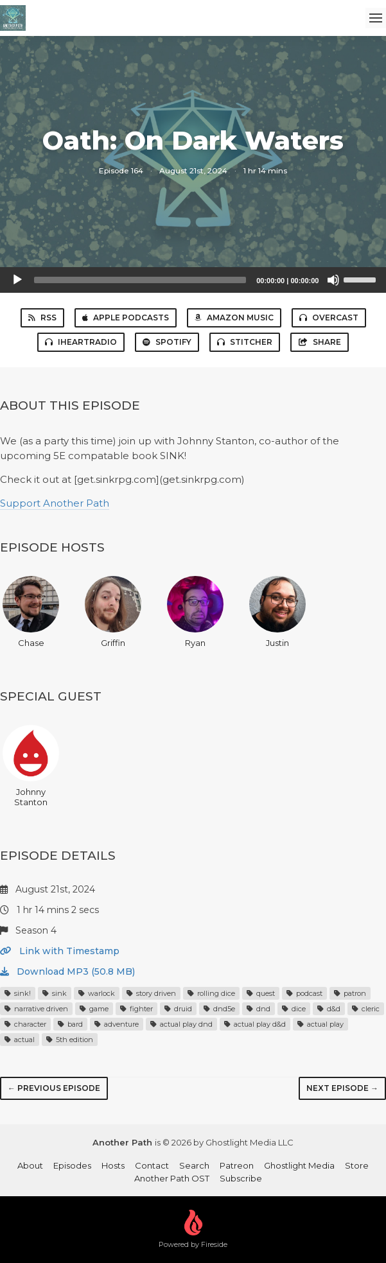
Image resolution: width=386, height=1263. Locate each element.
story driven (151, 993)
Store (357, 1165)
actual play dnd (181, 1024)
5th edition (69, 1039)
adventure (116, 1024)
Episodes (72, 1165)
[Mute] (333, 280)
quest (261, 993)
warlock (96, 993)
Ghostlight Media (299, 1165)
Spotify (167, 342)
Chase (31, 612)
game (94, 1008)
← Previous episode (54, 1088)
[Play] (17, 280)
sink (54, 993)
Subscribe (241, 1178)
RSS (42, 317)
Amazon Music (234, 317)
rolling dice (211, 993)
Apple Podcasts (125, 317)
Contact (152, 1165)
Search (194, 1165)
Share (319, 342)
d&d (328, 1008)
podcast (304, 993)
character (25, 1024)
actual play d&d (255, 1024)
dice (294, 1008)
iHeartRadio (81, 342)
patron (350, 993)
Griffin (113, 612)
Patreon (237, 1165)
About (30, 1165)
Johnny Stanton (31, 766)
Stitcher (244, 342)
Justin (277, 612)
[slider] (140, 280)
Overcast (328, 317)
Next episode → (342, 1088)
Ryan (195, 612)
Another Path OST (171, 1178)
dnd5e (219, 1008)
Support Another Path (54, 503)
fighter (136, 1008)
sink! (17, 993)
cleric (366, 1008)
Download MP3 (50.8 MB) (67, 971)
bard (70, 1024)
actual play (320, 1024)
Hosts (113, 1165)
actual (19, 1039)
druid (178, 1008)
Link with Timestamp (59, 951)
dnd (258, 1008)
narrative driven (36, 1008)
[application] (193, 280)
